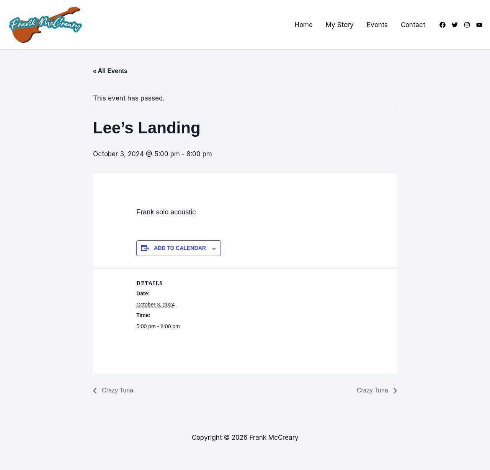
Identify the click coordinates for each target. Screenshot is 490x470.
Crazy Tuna (116, 390)
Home (304, 25)
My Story (340, 25)
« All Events (110, 71)
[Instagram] (467, 25)
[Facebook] (442, 25)
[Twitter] (455, 25)
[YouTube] (479, 25)
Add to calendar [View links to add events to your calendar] (180, 248)
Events (377, 25)
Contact (413, 25)
